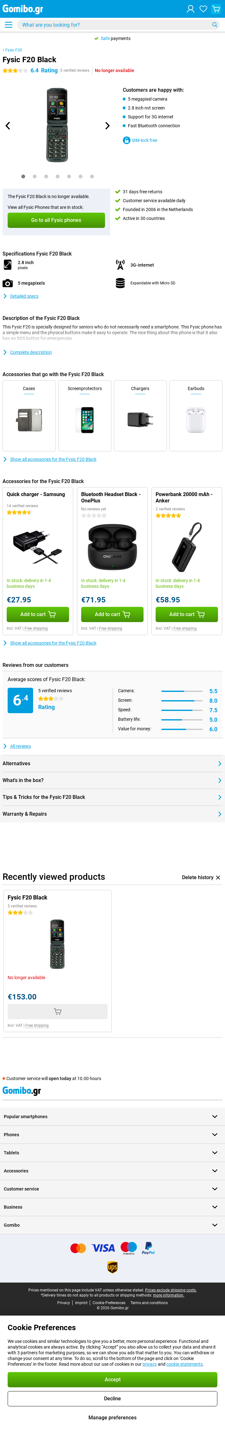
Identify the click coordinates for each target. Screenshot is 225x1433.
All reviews (17, 746)
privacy (150, 1364)
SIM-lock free (140, 140)
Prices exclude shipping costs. (171, 1290)
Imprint (81, 1303)
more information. (168, 1295)
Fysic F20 (13, 50)
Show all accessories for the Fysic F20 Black (49, 459)
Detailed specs (21, 296)
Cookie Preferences (109, 1303)
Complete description (27, 352)
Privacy (63, 1303)
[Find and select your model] (118, 25)
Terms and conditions (149, 1303)
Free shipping (36, 628)
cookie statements (184, 1364)
